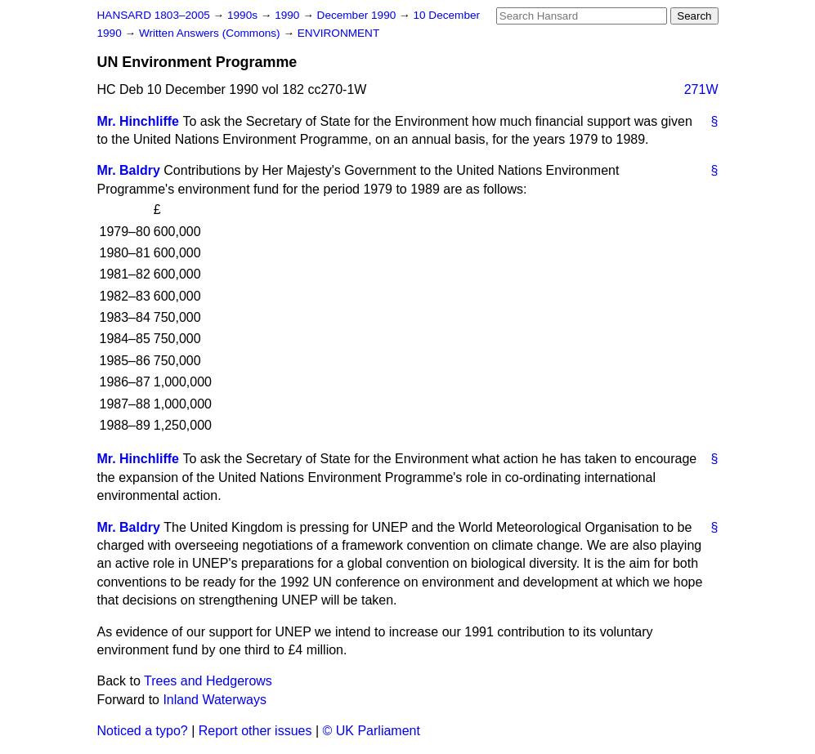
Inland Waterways (214, 700)
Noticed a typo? (142, 731)
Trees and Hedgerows (208, 681)
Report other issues (255, 731)
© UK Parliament (371, 731)
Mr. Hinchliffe (138, 121)
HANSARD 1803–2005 (153, 15)
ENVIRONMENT (338, 33)
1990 (288, 15)
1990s (244, 15)
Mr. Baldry (128, 170)
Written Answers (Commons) (211, 33)
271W (701, 89)
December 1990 (358, 15)
